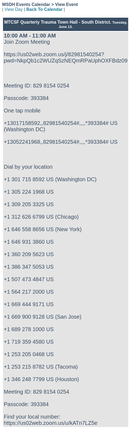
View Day (14, 9)
